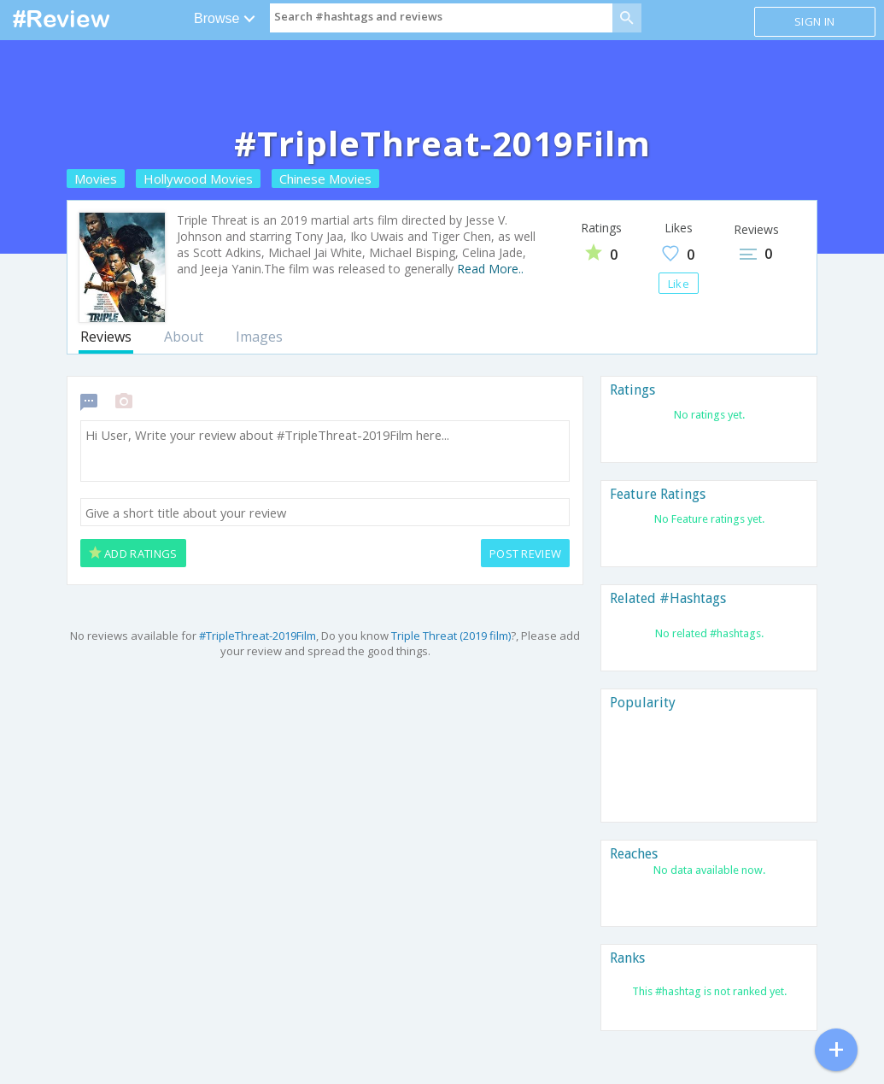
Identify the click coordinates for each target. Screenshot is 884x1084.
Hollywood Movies (198, 178)
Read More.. (490, 269)
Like (678, 283)
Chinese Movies (325, 178)
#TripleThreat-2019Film (257, 635)
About (183, 336)
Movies (95, 178)
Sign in (814, 21)
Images (259, 336)
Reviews (106, 336)
